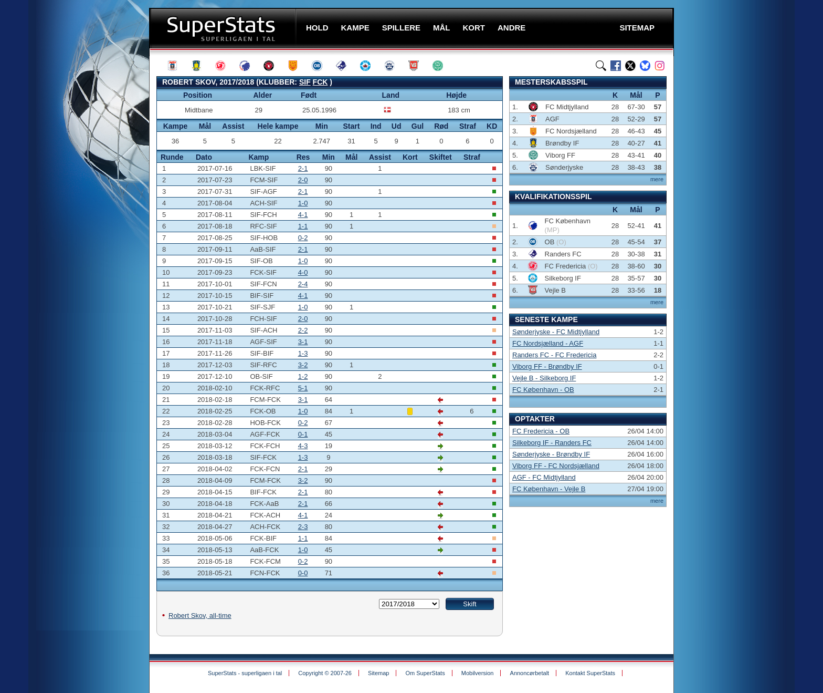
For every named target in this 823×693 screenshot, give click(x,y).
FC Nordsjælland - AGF (547, 343)
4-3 (303, 446)
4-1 (303, 215)
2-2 (303, 330)
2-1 (303, 168)
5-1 (303, 388)
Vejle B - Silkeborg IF (544, 378)
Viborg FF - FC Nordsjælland (555, 466)
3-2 (303, 365)
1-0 (303, 203)
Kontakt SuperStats (590, 673)
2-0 (303, 180)
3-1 (303, 342)
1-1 (303, 226)
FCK (320, 82)
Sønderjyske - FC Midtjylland (555, 332)
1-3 (303, 353)
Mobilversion (477, 673)
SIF (305, 82)
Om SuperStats (425, 673)
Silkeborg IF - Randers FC (552, 443)
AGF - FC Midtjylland (544, 477)
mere (656, 179)
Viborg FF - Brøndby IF (547, 366)
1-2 (303, 376)
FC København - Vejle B (548, 489)
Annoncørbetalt (530, 673)
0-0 (303, 573)
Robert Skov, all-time (199, 615)
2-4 (303, 284)
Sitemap (378, 673)
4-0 (303, 272)
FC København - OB (543, 390)
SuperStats (224, 28)
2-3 (303, 527)
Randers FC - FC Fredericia (554, 355)
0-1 (303, 434)
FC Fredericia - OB (540, 431)
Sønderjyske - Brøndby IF (551, 454)
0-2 (303, 238)
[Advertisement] (86, 207)
